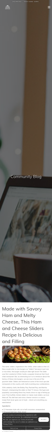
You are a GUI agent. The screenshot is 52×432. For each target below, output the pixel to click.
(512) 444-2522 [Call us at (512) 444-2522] (17, 1)
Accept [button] (44, 419)
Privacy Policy (38, 428)
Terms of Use (14, 428)
